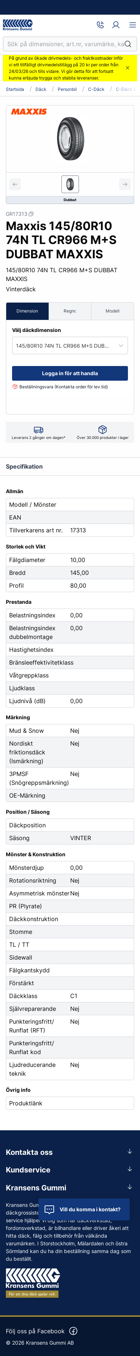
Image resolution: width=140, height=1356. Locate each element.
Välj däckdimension (36, 330)
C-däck (96, 89)
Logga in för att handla (70, 373)
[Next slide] (125, 184)
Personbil (67, 89)
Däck (40, 89)
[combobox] (17, 346)
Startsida (15, 89)
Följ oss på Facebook (42, 1331)
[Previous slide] (15, 184)
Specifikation (24, 466)
